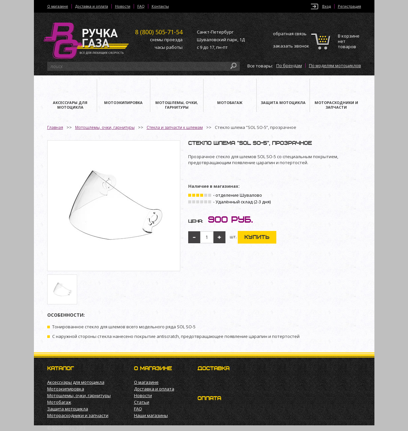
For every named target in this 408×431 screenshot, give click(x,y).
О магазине (57, 6)
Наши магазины (151, 415)
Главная (55, 127)
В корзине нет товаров (348, 41)
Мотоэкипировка (65, 389)
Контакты (160, 6)
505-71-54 (159, 32)
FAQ (141, 6)
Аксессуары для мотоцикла (75, 382)
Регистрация (349, 6)
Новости (122, 6)
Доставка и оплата (91, 6)
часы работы (169, 47)
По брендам (289, 65)
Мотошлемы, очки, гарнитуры (105, 127)
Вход (326, 6)
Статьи (141, 402)
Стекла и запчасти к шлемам (175, 127)
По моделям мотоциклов (335, 65)
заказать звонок (291, 46)
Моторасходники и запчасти (77, 415)
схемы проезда (166, 40)
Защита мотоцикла (67, 409)
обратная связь (290, 34)
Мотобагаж (59, 402)
